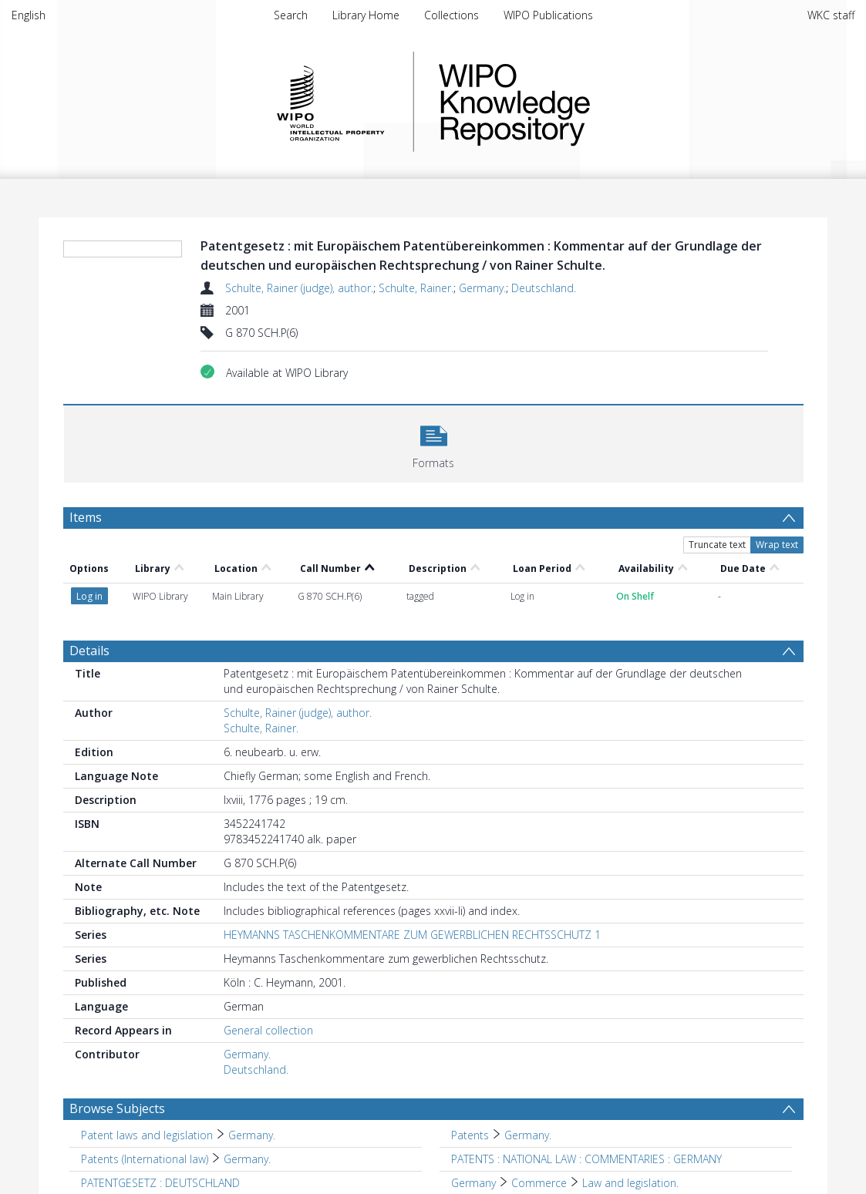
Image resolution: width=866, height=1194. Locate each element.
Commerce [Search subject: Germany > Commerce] (539, 1183)
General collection (268, 1030)
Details (89, 650)
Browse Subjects (117, 1108)
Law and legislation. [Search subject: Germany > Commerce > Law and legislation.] (630, 1183)
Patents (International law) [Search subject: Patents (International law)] (144, 1159)
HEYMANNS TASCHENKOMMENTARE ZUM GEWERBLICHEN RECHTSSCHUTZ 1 (412, 934)
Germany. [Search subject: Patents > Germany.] (527, 1135)
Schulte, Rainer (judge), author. (299, 288)
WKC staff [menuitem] (830, 15)
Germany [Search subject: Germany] (473, 1183)
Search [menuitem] (291, 15)
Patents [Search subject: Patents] (470, 1135)
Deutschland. (543, 288)
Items (85, 517)
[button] (434, 442)
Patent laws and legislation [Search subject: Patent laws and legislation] (147, 1135)
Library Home (365, 15)
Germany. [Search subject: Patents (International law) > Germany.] (247, 1159)
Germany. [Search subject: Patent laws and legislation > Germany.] (251, 1135)
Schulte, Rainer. (416, 288)
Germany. (482, 288)
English (28, 15)
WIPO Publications (548, 15)
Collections (451, 15)
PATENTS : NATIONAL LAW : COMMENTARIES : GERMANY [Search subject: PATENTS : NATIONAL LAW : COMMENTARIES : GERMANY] (586, 1159)
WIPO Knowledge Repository (577, 102)
